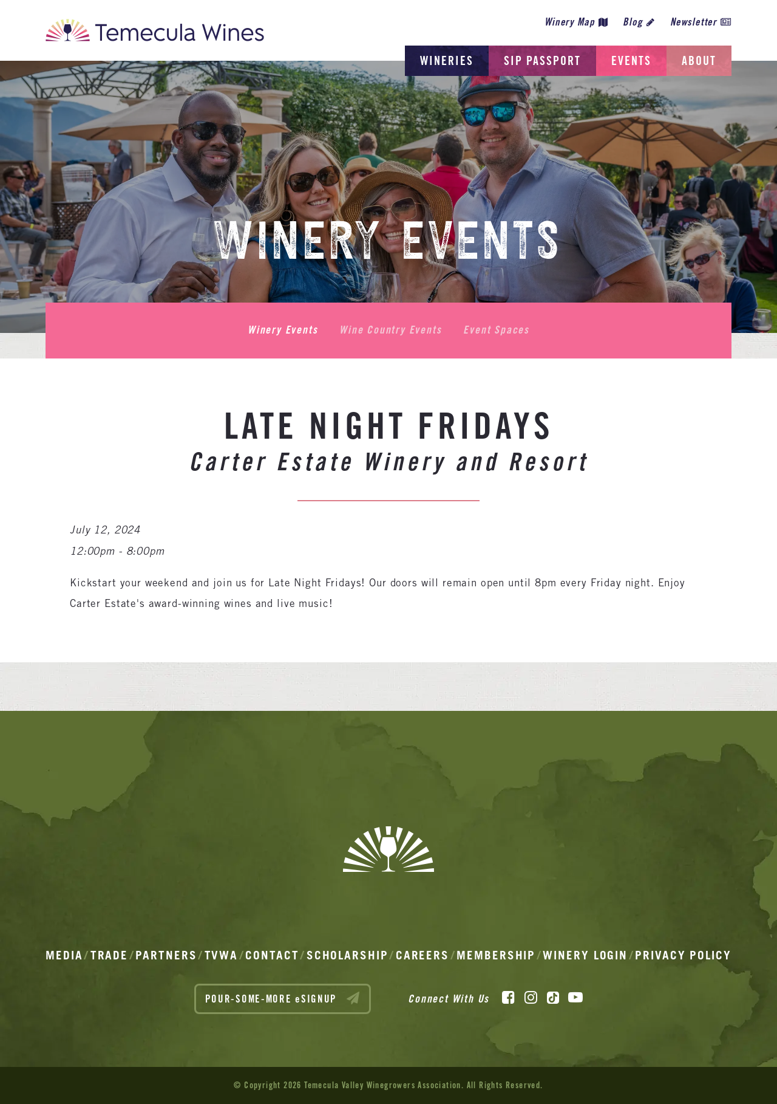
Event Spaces (496, 330)
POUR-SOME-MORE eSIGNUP (283, 998)
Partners (166, 955)
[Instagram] (530, 998)
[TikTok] (553, 998)
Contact (272, 955)
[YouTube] (575, 998)
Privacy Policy (683, 955)
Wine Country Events (390, 330)
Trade (109, 955)
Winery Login (585, 955)
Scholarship (347, 955)
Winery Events (282, 330)
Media (64, 955)
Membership (495, 955)
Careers (422, 955)
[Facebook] (508, 998)
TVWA (222, 955)
